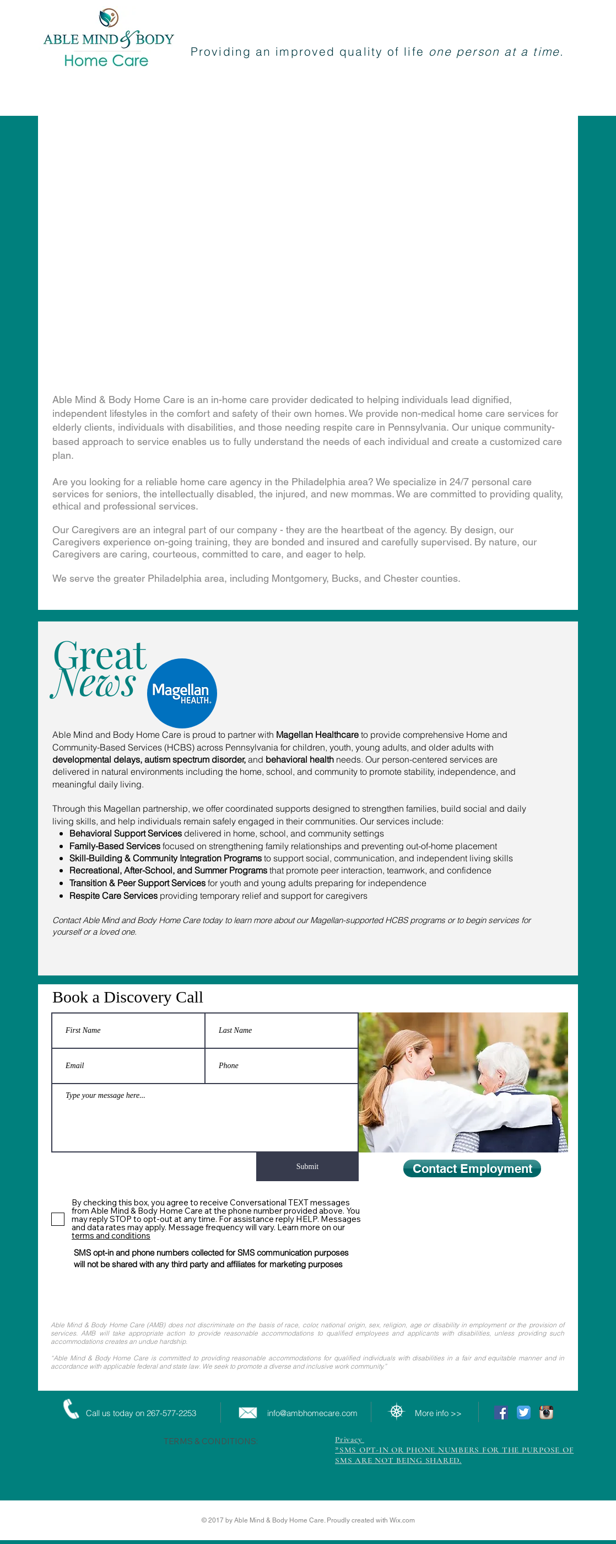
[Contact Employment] (472, 1168)
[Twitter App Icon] (524, 1412)
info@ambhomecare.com (312, 1413)
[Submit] (307, 1166)
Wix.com (402, 1520)
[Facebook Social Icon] (501, 1412)
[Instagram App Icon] (546, 1412)
